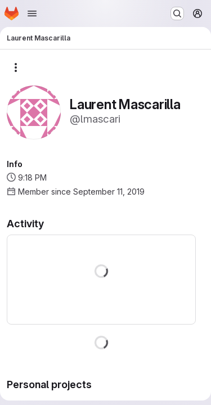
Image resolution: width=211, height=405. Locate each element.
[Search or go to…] (177, 13)
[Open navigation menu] (32, 13)
